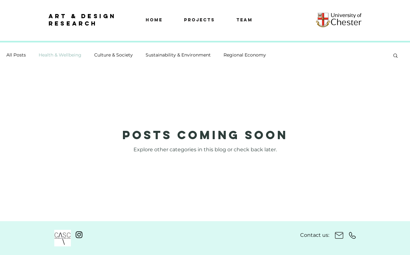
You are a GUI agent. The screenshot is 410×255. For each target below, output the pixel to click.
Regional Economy (245, 55)
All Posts (16, 55)
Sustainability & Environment (178, 55)
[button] (395, 56)
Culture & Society (113, 55)
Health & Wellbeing (60, 55)
